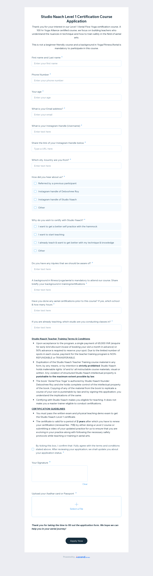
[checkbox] (76, 184)
